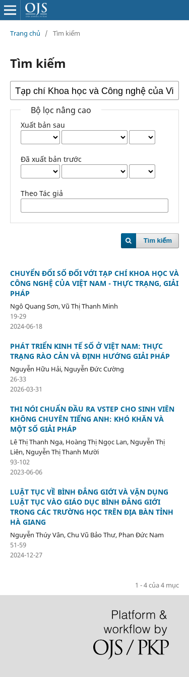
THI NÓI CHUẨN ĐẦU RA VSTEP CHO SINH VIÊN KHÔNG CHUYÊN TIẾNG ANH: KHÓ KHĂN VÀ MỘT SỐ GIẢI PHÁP (92, 419)
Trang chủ (25, 33)
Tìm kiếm (158, 240)
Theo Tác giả (42, 193)
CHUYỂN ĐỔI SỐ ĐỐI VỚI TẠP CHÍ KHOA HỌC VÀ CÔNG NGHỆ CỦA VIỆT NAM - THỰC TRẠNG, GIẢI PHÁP (94, 283)
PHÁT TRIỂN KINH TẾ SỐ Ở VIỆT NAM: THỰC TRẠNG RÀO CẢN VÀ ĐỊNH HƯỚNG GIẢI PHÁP (90, 351)
